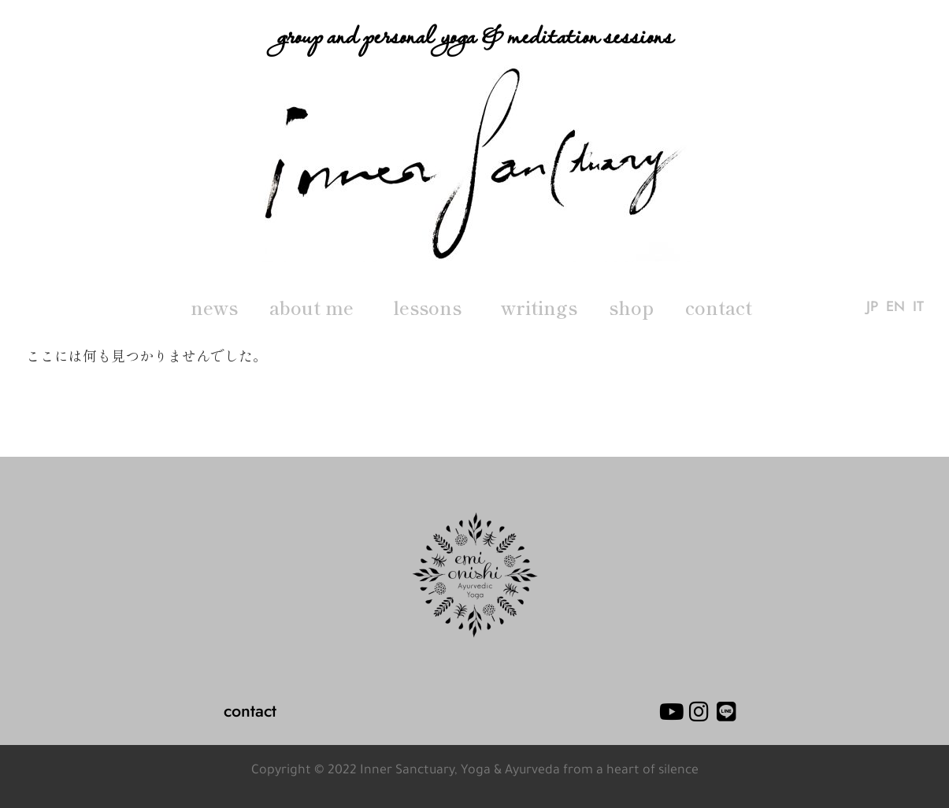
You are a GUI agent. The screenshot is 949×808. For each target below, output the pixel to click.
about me (315, 307)
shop (631, 307)
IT (918, 307)
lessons (431, 307)
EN (895, 307)
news (214, 307)
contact (718, 307)
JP (872, 307)
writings (539, 307)
